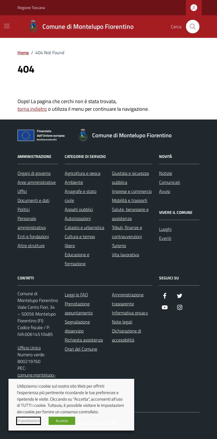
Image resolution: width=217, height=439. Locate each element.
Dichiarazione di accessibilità (126, 335)
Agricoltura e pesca (82, 173)
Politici (24, 209)
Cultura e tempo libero (80, 241)
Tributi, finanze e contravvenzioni (127, 232)
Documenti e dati (33, 200)
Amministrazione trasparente (128, 299)
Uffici (22, 191)
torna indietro (32, 109)
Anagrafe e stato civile (80, 196)
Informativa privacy (130, 312)
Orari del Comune (81, 348)
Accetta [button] (62, 420)
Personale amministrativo (32, 223)
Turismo (119, 245)
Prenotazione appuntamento (79, 308)
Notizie (165, 173)
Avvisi (164, 191)
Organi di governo (34, 173)
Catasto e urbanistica (84, 227)
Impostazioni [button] (28, 421)
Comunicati (169, 182)
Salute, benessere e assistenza (130, 214)
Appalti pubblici (79, 209)
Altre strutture (31, 245)
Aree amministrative (37, 182)
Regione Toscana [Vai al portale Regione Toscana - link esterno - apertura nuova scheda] (31, 7)
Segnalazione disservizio (77, 326)
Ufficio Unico (29, 347)
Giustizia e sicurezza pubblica (130, 178)
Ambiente (74, 182)
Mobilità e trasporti (129, 200)
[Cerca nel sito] (192, 26)
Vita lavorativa (125, 254)
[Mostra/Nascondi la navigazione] (6, 26)
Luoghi (165, 229)
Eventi (165, 238)
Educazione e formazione (77, 259)
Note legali (122, 321)
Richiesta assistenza (84, 339)
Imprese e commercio (132, 191)
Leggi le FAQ (76, 294)
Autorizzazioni (78, 218)
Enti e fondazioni (33, 236)
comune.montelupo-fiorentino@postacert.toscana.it (47, 378)
